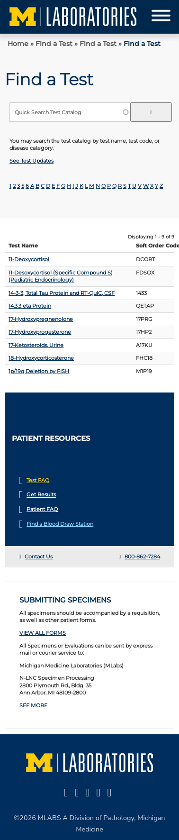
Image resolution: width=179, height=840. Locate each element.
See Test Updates (31, 160)
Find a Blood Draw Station (60, 523)
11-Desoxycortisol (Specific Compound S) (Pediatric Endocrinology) (61, 276)
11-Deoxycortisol (29, 259)
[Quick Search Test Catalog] (69, 112)
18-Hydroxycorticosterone (41, 358)
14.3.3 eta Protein (30, 305)
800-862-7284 (142, 556)
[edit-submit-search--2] (151, 112)
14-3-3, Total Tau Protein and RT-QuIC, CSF (62, 293)
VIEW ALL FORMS (42, 633)
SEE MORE (33, 705)
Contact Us (39, 556)
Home (18, 43)
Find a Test (54, 43)
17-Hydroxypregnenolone (41, 319)
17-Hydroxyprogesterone (40, 332)
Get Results (41, 495)
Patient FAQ (42, 509)
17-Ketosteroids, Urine (36, 345)
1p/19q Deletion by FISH (39, 371)
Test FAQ (38, 480)
